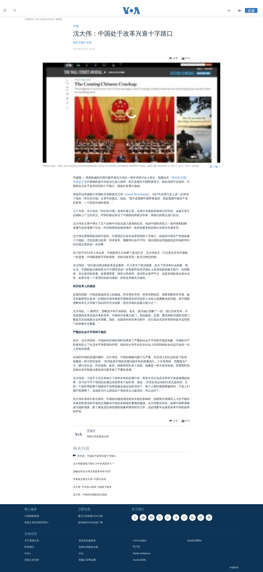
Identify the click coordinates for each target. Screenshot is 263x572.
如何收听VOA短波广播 (90, 522)
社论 (81, 553)
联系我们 (29, 547)
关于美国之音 (31, 540)
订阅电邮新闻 (31, 516)
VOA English (140, 540)
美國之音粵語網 (87, 559)
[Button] (173, 58)
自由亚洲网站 (194, 540)
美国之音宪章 (31, 559)
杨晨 (75, 42)
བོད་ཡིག (136, 547)
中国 (76, 26)
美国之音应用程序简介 (36, 522)
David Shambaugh (137, 194)
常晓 (89, 42)
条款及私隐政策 (87, 540)
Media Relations (141, 553)
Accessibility (139, 559)
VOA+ (27, 553)
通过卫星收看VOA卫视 (90, 516)
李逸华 (82, 42)
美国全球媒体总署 (88, 547)
